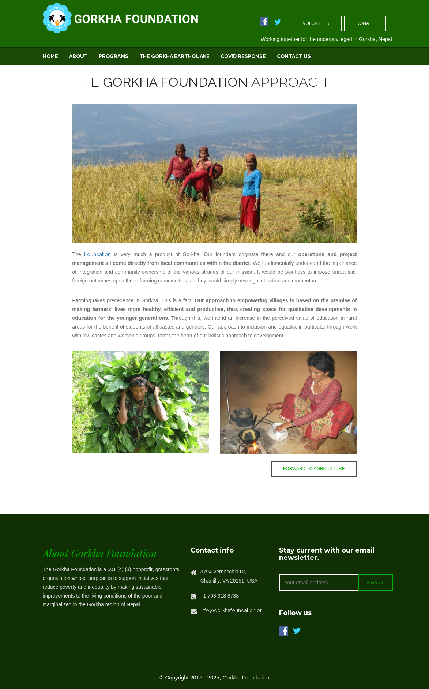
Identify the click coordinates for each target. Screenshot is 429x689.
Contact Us (294, 56)
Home (50, 56)
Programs (113, 56)
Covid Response (243, 56)
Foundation (97, 254)
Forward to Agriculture (314, 468)
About (78, 56)
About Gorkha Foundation (100, 553)
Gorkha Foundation (175, 82)
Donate (365, 23)
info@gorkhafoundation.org (232, 610)
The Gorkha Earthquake (174, 56)
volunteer (316, 23)
